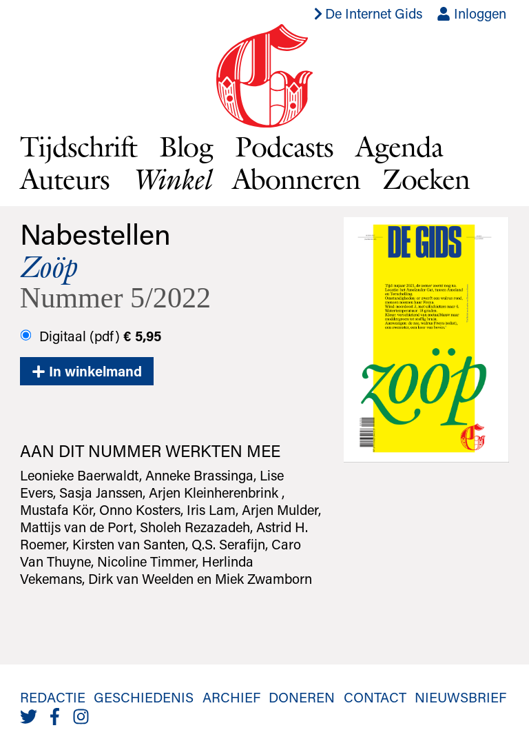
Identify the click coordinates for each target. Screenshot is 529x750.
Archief (231, 697)
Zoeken (426, 178)
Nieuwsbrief (460, 697)
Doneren (302, 697)
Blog (186, 146)
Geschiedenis (144, 697)
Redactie (52, 697)
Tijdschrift (78, 146)
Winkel (171, 178)
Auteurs (65, 178)
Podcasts (284, 146)
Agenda (399, 146)
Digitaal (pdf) (90, 336)
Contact (375, 697)
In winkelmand (87, 371)
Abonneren (296, 178)
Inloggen (471, 13)
